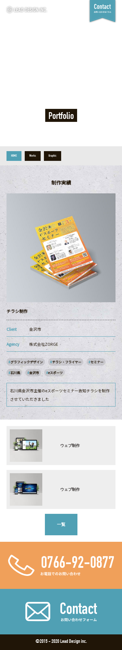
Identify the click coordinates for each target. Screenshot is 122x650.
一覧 (61, 524)
